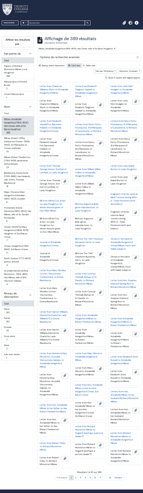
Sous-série (10, 337)
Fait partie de (12, 53)
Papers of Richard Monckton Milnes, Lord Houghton (15, 71)
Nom (7, 107)
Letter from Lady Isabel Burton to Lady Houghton (124, 167)
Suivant (118, 477)
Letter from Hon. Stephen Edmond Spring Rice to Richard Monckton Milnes (124, 284)
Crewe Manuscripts (14, 95)
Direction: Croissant (129, 71)
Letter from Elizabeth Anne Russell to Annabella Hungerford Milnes (124, 360)
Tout (6, 60)
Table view (89, 65)
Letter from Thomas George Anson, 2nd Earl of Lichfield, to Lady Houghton (54, 169)
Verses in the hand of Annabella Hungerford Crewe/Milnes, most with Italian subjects (123, 243)
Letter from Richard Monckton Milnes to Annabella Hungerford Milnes (122, 438)
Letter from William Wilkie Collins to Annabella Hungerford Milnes (88, 172)
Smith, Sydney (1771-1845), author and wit (17, 262)
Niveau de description (11, 295)
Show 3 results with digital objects (122, 77)
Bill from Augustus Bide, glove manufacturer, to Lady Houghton (87, 207)
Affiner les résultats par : (17, 42)
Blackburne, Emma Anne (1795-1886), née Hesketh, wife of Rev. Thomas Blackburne (17, 179)
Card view (74, 65)
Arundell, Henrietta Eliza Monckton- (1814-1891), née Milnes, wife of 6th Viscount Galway (16, 277)
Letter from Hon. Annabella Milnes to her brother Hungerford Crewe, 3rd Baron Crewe (89, 389)
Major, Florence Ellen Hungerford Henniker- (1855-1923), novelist (15, 197)
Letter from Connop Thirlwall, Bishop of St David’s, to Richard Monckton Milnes (85, 278)
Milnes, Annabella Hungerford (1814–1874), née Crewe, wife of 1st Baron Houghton (16, 125)
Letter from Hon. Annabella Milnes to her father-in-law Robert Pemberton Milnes (53, 408)
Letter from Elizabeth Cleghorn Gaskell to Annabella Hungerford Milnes (86, 91)
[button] (124, 23)
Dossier (10, 328)
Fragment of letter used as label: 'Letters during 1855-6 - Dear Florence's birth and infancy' (124, 199)
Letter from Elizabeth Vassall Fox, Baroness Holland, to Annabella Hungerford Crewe (50, 126)
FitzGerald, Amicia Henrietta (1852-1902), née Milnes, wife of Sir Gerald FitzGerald (17, 214)
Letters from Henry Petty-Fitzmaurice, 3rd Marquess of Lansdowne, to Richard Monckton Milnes (124, 126)
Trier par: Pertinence (104, 71)
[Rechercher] (56, 22)
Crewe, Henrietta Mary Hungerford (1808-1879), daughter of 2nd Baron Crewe (16, 233)
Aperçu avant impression (52, 65)
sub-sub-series (12, 356)
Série (10, 347)
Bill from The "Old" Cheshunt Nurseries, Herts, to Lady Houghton (89, 242)
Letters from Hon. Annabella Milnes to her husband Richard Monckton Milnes (125, 396)
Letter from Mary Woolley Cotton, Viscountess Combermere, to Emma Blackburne (53, 275)
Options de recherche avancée (60, 57)
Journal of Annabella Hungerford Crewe (50, 244)
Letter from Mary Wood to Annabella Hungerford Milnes (88, 356)
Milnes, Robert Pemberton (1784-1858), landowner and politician (17, 162)
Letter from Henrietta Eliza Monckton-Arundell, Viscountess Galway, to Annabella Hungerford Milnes (53, 360)
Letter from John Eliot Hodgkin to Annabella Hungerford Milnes (122, 89)
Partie (11, 319)
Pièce (11, 310)
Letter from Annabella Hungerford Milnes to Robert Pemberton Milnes (88, 318)
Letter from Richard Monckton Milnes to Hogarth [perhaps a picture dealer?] (89, 431)
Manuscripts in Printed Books (15, 85)
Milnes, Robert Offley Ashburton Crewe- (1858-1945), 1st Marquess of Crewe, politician (17, 144)
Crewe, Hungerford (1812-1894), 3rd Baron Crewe (17, 249)
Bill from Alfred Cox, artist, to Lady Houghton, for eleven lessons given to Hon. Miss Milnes (53, 205)
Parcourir (9, 23)
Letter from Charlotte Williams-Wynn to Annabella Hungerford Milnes (54, 89)
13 (110, 477)
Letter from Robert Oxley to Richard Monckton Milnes (52, 446)
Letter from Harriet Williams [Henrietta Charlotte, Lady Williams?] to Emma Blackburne (54, 316)
